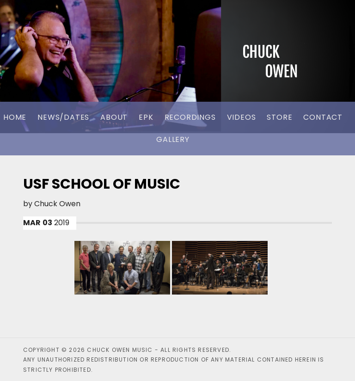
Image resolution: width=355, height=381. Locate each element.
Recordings (190, 117)
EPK (146, 117)
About (114, 117)
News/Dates (63, 117)
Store (279, 117)
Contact (323, 117)
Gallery (173, 139)
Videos (241, 117)
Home (14, 117)
